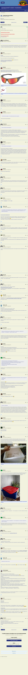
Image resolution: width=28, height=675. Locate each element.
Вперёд (25, 22)
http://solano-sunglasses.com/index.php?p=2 (6, 60)
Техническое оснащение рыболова (10, 19)
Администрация (6, 30)
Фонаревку (5, 200)
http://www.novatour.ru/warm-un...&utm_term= (6, 287)
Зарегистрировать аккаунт (14, 640)
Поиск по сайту (3, 28)
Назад (3, 22)
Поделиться (14, 651)
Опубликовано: (7, 41)
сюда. (11, 200)
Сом (3, 18)
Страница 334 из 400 (14, 22)
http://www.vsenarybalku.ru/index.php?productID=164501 (14, 298)
